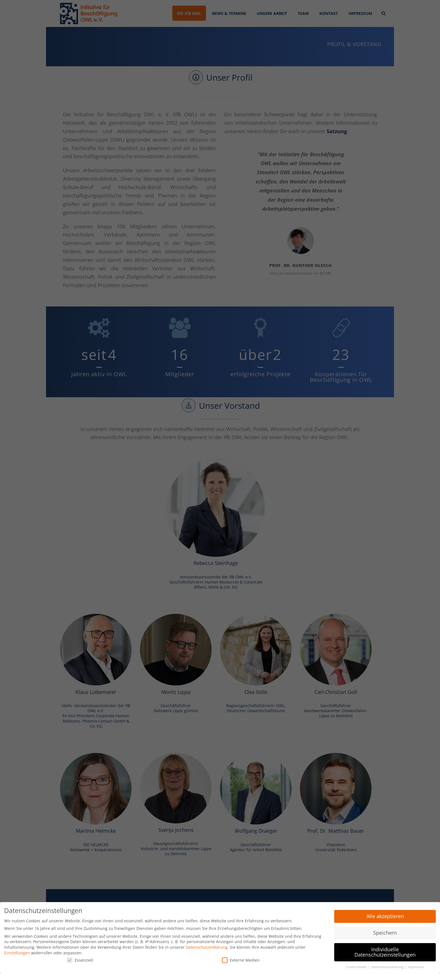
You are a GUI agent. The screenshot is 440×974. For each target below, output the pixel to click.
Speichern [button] (385, 931)
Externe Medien (241, 958)
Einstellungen (17, 951)
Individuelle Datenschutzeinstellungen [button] (385, 951)
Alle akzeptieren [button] (385, 914)
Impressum (416, 966)
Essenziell (80, 958)
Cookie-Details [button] (357, 966)
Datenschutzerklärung (207, 945)
